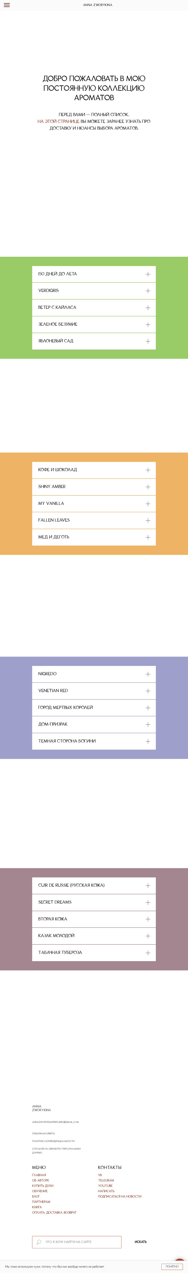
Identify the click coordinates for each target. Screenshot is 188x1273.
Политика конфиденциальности (53, 1141)
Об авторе (40, 1180)
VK (100, 1175)
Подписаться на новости (119, 1196)
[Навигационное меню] (7, 5)
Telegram (106, 1180)
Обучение (40, 1191)
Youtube (105, 1186)
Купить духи (42, 1186)
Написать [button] (106, 1191)
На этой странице (59, 121)
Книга (37, 1207)
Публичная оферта (43, 1133)
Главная (39, 1175)
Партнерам (41, 1202)
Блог (36, 1196)
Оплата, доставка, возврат (54, 1212)
